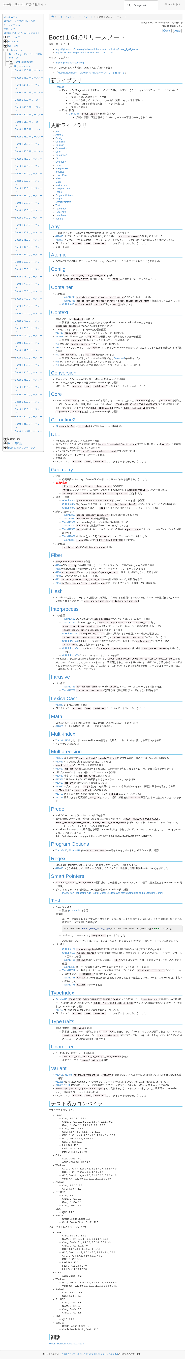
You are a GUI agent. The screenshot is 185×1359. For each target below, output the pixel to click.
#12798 (59, 797)
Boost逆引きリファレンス (21, 447)
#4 (56, 426)
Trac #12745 (68, 686)
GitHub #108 (68, 952)
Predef (58, 192)
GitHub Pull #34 (70, 648)
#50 (57, 365)
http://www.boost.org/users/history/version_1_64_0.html (84, 52)
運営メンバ (9, 28)
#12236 (59, 1081)
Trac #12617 (68, 618)
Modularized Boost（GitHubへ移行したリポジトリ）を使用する (91, 72)
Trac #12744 (68, 622)
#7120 (67, 1085)
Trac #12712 (68, 970)
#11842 (59, 705)
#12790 (59, 793)
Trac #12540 (68, 967)
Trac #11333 (68, 300)
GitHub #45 (68, 304)
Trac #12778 (68, 984)
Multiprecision (62, 188)
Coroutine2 (61, 155)
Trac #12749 (68, 297)
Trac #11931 (68, 522)
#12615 (59, 236)
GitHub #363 (68, 500)
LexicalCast (61, 175)
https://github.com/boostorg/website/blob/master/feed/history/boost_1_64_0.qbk (96, 49)
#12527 (59, 758)
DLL (57, 158)
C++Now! (13, 46)
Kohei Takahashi (57, 1343)
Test (57, 205)
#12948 (59, 336)
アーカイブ (14, 37)
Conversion (61, 148)
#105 (58, 569)
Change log (75, 910)
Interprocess (61, 168)
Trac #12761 (68, 690)
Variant (59, 218)
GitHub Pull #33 (70, 641)
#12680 (59, 1085)
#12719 (59, 333)
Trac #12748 (68, 977)
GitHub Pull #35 (70, 655)
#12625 (59, 786)
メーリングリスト (13, 24)
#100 (58, 565)
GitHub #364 (68, 504)
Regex (58, 198)
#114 (58, 583)
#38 (57, 344)
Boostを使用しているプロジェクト (22, 32)
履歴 (167, 30)
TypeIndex (60, 208)
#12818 (59, 868)
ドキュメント (15, 50)
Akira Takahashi (75, 1343)
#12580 (59, 775)
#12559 (59, 761)
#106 (58, 572)
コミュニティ (11, 16)
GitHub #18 (74, 850)
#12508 (59, 1074)
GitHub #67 (75, 113)
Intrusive (59, 171)
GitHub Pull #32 (70, 633)
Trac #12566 (68, 529)
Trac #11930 (68, 518)
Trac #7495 (61, 850)
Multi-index (61, 185)
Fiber (58, 178)
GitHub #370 (68, 507)
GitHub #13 (61, 999)
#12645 (69, 1074)
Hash (58, 165)
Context (59, 145)
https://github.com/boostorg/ (69, 62)
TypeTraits (60, 212)
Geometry (60, 161)
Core (57, 151)
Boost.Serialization (23, 62)
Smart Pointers (63, 202)
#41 (57, 354)
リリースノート (22, 66)
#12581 (59, 779)
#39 (57, 347)
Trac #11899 (68, 514)
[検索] (140, 5)
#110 (58, 576)
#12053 (59, 240)
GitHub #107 (68, 949)
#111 (58, 579)
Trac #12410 (68, 525)
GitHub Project (172, 4)
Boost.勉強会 (15, 443)
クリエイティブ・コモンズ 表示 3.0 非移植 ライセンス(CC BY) (89, 1354)
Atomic (59, 135)
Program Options (64, 195)
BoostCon (13, 41)
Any (57, 131)
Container (60, 141)
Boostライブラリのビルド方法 (19, 20)
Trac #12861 (68, 536)
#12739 (59, 1010)
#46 (57, 361)
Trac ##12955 (62, 740)
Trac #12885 (68, 540)
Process (59, 87)
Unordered (61, 215)
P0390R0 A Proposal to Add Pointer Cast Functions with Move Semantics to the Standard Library (112, 893)
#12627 (59, 782)
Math (58, 181)
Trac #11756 (68, 960)
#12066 (59, 726)
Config (58, 138)
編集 (177, 30)
